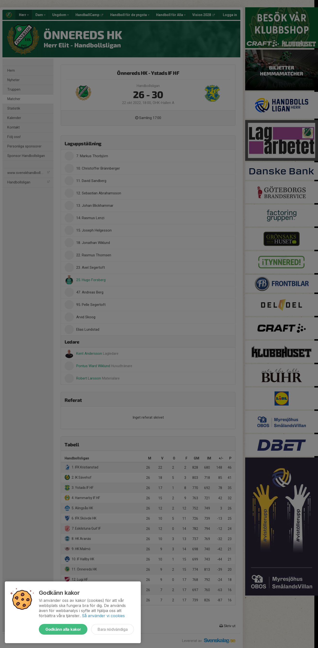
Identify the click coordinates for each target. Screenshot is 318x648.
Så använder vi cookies (103, 615)
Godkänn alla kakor (63, 629)
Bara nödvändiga (112, 629)
